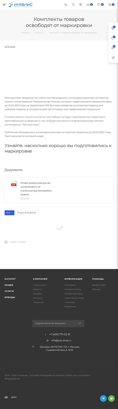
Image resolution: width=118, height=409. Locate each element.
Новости (37, 289)
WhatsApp (111, 398)
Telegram (103, 398)
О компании (39, 285)
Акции (9, 285)
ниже (40, 136)
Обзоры (96, 289)
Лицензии (38, 302)
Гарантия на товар (74, 298)
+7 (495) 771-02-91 (59, 334)
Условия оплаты (73, 289)
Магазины (70, 285)
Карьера (37, 293)
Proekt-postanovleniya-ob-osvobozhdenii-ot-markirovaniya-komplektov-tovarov (36, 189)
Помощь (98, 279)
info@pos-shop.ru (61, 340)
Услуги (9, 291)
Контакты (38, 298)
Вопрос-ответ (99, 285)
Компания (40, 279)
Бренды (10, 297)
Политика (70, 302)
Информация (74, 279)
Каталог (10, 279)
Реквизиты (70, 306)
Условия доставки (74, 293)
